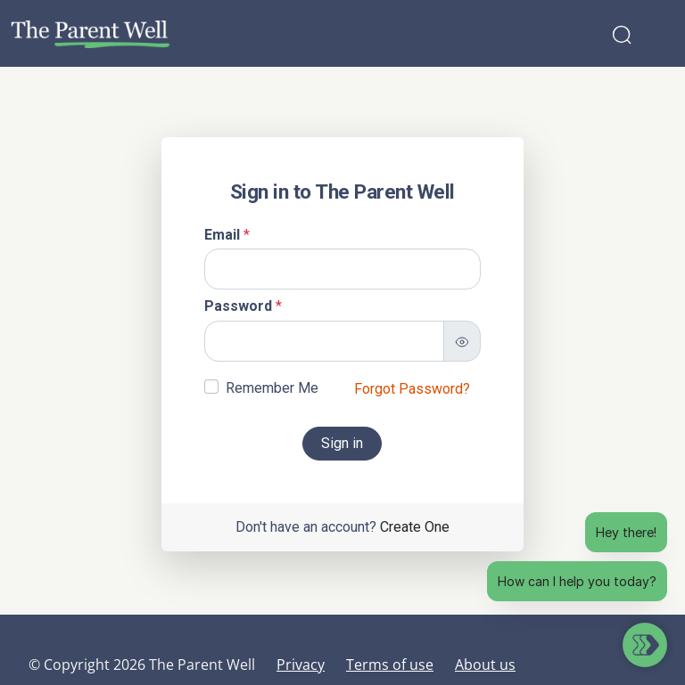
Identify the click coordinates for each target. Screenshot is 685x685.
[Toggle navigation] (660, 34)
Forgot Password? (412, 388)
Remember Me (272, 387)
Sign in (342, 443)
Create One (415, 526)
